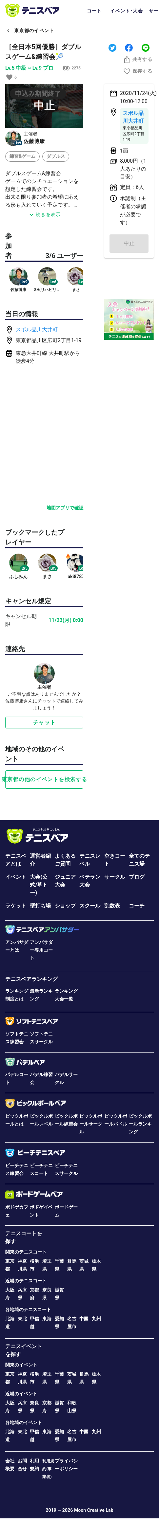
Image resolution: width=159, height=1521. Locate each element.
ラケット (15, 906)
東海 (46, 1318)
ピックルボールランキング (140, 1123)
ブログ (137, 877)
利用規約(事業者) (48, 1469)
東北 (22, 1318)
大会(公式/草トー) (39, 885)
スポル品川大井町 (37, 329)
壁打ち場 (40, 906)
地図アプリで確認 (65, 507)
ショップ (65, 906)
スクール (89, 906)
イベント (15, 877)
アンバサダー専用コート (41, 950)
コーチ (137, 906)
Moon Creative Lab (93, 1510)
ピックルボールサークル (90, 1123)
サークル (114, 877)
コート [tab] (94, 10)
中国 (84, 1318)
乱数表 (112, 906)
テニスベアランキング (31, 979)
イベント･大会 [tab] (126, 10)
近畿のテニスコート (26, 1280)
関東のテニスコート (26, 1252)
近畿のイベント (21, 1393)
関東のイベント (21, 1364)
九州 (96, 1318)
